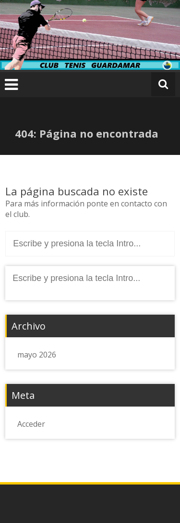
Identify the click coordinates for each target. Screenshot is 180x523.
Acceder (31, 424)
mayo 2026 (36, 354)
